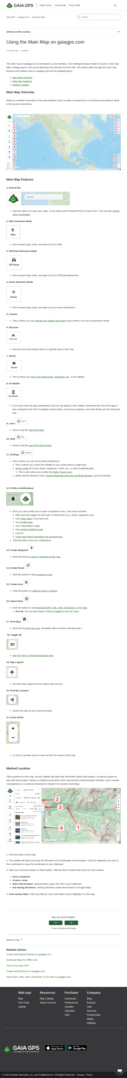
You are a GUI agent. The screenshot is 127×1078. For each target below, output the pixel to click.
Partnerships (94, 1015)
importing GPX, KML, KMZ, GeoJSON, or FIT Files (61, 607)
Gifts (67, 1015)
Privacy (80, 1074)
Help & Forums (48, 1002)
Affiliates (91, 1023)
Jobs (89, 1006)
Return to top (14, 939)
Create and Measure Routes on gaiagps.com (28, 954)
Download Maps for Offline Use (21, 960)
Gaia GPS (10, 17)
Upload (22, 1006)
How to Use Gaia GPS (17, 965)
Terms (89, 1074)
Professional (71, 1002)
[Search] (98, 17)
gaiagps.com (23, 17)
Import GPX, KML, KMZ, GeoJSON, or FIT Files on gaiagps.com (38, 977)
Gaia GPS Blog (36, 430)
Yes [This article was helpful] (55, 923)
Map (20, 998)
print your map (33, 628)
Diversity (91, 1011)
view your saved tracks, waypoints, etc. (50, 377)
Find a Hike (74, 5)
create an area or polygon (44, 591)
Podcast (91, 1002)
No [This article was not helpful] (71, 923)
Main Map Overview (22, 77)
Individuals (70, 998)
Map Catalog (47, 998)
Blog (89, 998)
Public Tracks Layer (62, 472)
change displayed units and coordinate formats (69, 475)
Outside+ (69, 1006)
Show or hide (22, 468)
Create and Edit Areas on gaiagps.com (25, 971)
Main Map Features (22, 81)
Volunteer (70, 1011)
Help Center (45, 5)
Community (60, 5)
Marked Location (20, 85)
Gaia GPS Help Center (40, 445)
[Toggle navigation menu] (115, 5)
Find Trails (23, 1002)
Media (90, 1019)
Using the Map (38, 17)
